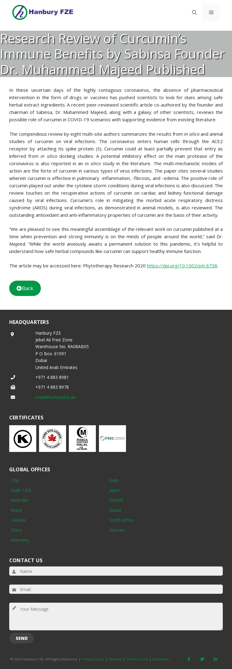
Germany (20, 540)
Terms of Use (137, 659)
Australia (19, 500)
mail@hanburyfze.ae (55, 397)
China (16, 530)
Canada (18, 520)
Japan (114, 490)
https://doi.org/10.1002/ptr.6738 (182, 266)
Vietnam (117, 530)
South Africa (121, 520)
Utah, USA (21, 490)
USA (15, 480)
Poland (116, 500)
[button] (194, 12)
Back (25, 288)
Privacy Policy (92, 659)
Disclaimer (161, 659)
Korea (115, 510)
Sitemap (115, 659)
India (114, 480)
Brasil (16, 510)
